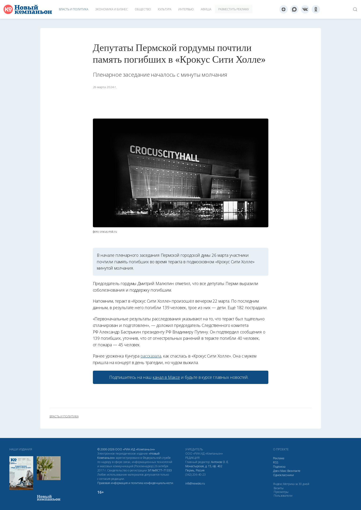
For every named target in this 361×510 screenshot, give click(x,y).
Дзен (276, 471)
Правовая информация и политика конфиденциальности (135, 483)
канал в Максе (166, 377)
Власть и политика (73, 9)
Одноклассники (283, 475)
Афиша (206, 9)
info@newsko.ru (195, 483)
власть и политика (64, 416)
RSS (275, 462)
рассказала (151, 356)
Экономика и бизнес (111, 9)
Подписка (279, 467)
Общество (143, 9)
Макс (283, 471)
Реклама (278, 458)
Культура (164, 9)
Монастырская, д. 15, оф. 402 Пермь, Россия (203, 468)
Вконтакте (293, 471)
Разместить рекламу (233, 9)
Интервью (186, 9)
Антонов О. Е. (220, 462)
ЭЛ (160, 470)
